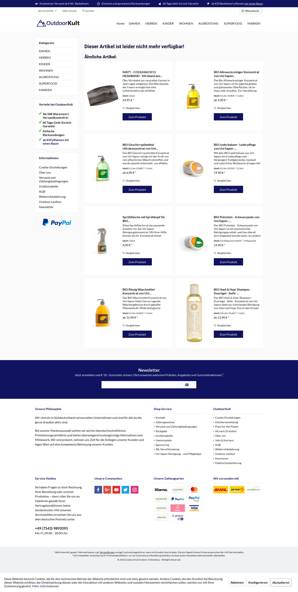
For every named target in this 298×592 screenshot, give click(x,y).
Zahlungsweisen (165, 422)
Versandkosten (107, 552)
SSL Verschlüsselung (167, 449)
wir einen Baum (254, 3)
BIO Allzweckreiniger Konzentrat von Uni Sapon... (236, 74)
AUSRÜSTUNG (49, 77)
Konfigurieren (258, 582)
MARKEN (45, 90)
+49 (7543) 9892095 (51, 528)
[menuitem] (251, 10)
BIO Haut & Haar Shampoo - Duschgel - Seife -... (232, 291)
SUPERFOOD (48, 83)
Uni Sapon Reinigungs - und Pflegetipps (178, 453)
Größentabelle (48, 186)
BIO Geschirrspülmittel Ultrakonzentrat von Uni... (140, 146)
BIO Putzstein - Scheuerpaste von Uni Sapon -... (236, 219)
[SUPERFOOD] (233, 23)
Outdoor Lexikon (50, 201)
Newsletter (46, 207)
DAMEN (44, 51)
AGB (42, 191)
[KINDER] (168, 23)
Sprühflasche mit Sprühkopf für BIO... (144, 219)
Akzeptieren (280, 582)
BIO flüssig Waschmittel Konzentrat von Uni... (139, 291)
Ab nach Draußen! (226, 431)
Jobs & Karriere (224, 440)
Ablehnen (237, 582)
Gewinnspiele (164, 440)
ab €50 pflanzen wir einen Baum (56, 141)
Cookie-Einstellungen (53, 167)
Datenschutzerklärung (228, 463)
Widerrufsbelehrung (52, 196)
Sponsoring (162, 444)
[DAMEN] (134, 23)
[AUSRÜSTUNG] (208, 23)
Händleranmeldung (226, 422)
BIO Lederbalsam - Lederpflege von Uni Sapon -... (235, 146)
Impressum (221, 458)
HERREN (45, 57)
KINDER (44, 64)
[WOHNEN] (186, 23)
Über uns (45, 172)
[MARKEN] (254, 23)
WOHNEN (46, 70)
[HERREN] (151, 23)
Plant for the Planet (226, 426)
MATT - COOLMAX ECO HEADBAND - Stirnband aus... (142, 74)
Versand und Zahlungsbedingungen (53, 179)
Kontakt (160, 417)
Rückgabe (161, 431)
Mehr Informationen (45, 586)
